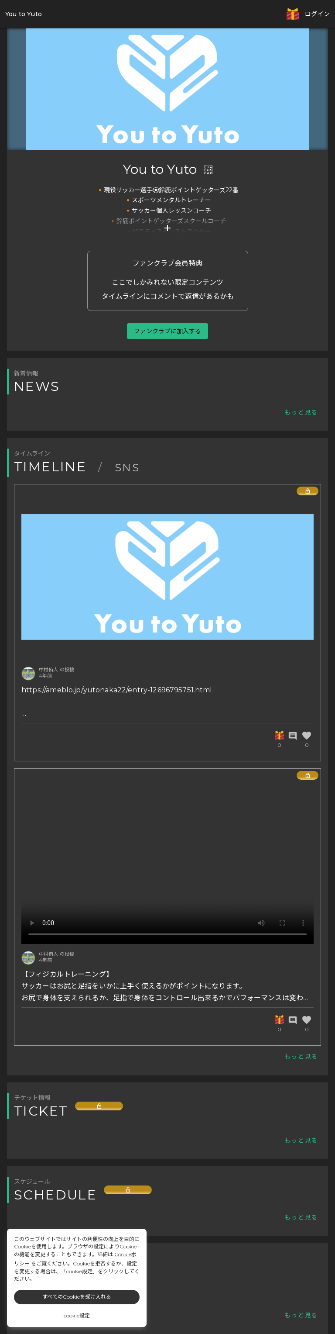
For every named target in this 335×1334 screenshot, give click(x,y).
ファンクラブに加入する (167, 331)
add (167, 228)
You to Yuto (23, 14)
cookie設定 (77, 1315)
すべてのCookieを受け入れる (76, 1296)
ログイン (317, 14)
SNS (127, 467)
